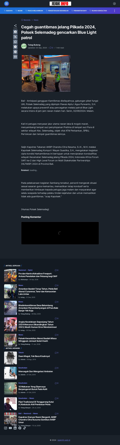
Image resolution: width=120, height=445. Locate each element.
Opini (30, 270)
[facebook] (15, 32)
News (20, 285)
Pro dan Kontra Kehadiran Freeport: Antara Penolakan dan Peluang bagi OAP (37, 274)
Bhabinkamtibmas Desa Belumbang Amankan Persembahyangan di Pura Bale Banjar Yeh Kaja (38, 308)
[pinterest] (15, 52)
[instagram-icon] (5, 428)
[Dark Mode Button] (114, 3)
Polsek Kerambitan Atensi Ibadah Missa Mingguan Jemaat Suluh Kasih (37, 339)
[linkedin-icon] (15, 428)
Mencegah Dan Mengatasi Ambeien (35, 371)
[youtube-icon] (10, 428)
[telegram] (15, 47)
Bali (20, 413)
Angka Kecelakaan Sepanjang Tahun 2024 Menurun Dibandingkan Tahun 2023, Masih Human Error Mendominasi (37, 324)
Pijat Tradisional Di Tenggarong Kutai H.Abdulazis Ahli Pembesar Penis (36, 403)
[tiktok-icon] (24, 428)
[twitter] (15, 37)
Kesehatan (22, 368)
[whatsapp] (15, 42)
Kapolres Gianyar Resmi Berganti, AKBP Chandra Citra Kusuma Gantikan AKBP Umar (37, 420)
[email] (15, 57)
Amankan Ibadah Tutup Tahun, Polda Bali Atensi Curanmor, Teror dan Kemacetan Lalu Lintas (38, 291)
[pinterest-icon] (19, 428)
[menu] (6, 3)
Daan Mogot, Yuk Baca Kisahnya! (34, 356)
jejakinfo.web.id (64, 440)
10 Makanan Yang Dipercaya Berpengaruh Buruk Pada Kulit (32, 387)
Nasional (22, 270)
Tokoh (21, 352)
